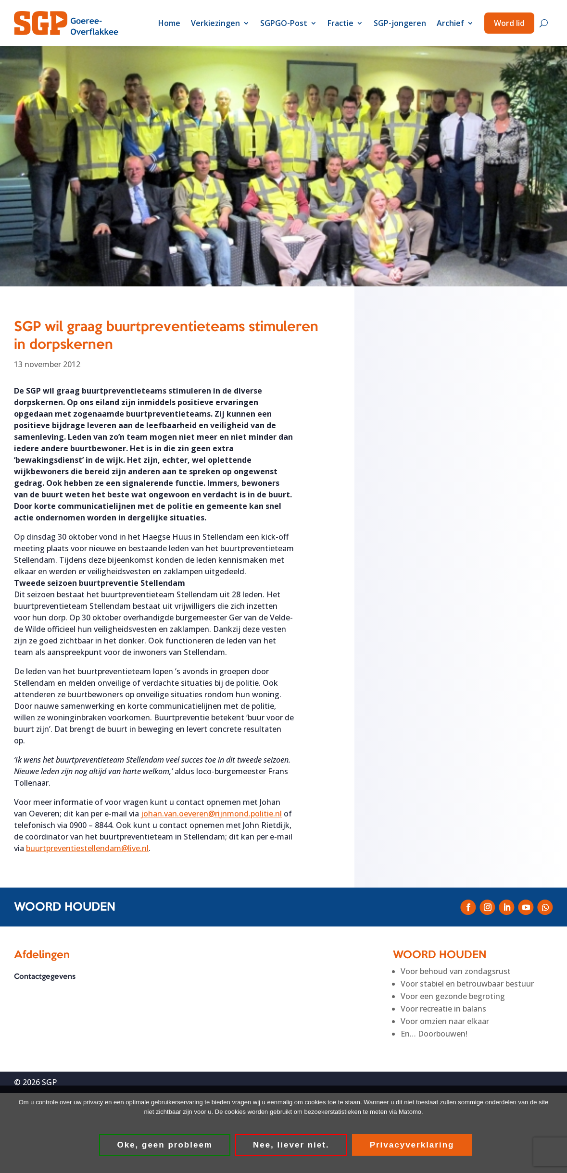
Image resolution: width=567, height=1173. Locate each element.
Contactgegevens (45, 977)
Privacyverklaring (412, 1145)
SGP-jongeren (400, 23)
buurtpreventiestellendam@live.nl (87, 848)
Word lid (509, 23)
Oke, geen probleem (165, 1145)
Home (169, 23)
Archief (450, 23)
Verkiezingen (215, 23)
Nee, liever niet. (291, 1145)
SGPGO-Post (283, 23)
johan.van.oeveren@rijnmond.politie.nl (211, 813)
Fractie (340, 23)
